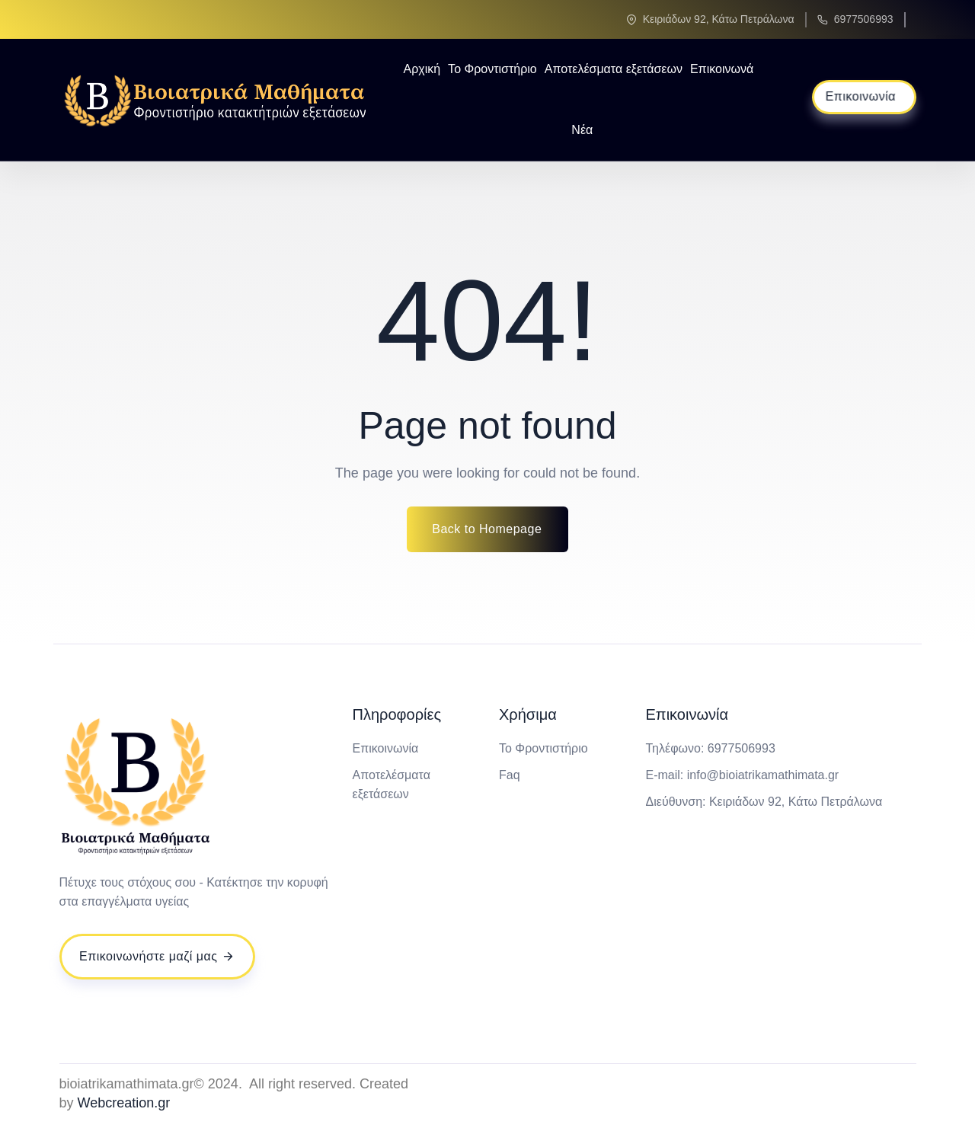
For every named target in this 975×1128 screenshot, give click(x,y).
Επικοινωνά (721, 68)
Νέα (582, 129)
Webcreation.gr (124, 1102)
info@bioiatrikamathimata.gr (763, 775)
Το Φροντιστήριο (492, 68)
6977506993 (863, 19)
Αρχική (421, 68)
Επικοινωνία (386, 748)
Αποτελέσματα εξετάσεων (613, 68)
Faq (509, 775)
